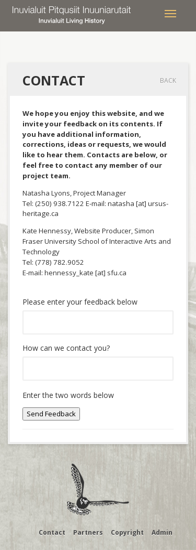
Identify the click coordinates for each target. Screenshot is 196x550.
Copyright (127, 532)
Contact (52, 532)
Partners (88, 532)
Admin (162, 532)
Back (168, 80)
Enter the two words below (68, 395)
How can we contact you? (66, 348)
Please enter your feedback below (79, 302)
